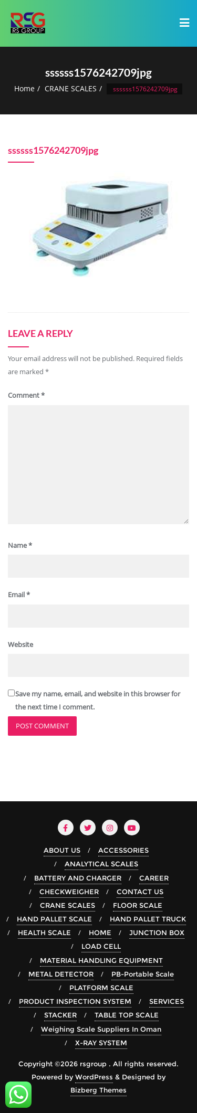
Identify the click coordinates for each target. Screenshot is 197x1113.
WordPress (94, 1077)
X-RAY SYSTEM (101, 1042)
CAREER (154, 878)
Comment (26, 395)
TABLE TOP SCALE (127, 1015)
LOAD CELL (101, 946)
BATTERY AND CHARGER (77, 878)
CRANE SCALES (71, 88)
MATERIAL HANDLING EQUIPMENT (101, 960)
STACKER (60, 1015)
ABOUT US (62, 850)
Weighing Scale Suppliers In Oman (101, 1029)
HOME (100, 932)
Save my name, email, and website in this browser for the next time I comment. (97, 700)
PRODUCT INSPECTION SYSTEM (75, 1001)
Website (20, 644)
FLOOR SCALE (137, 905)
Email (19, 594)
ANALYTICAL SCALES (101, 864)
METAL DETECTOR (61, 974)
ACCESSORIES (123, 850)
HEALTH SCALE (44, 932)
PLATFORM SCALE (101, 987)
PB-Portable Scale (142, 974)
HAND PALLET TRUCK (148, 919)
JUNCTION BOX (156, 932)
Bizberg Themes (98, 1090)
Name (20, 545)
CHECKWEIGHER (69, 891)
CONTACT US (140, 891)
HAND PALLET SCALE (54, 919)
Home (24, 88)
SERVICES (166, 1001)
